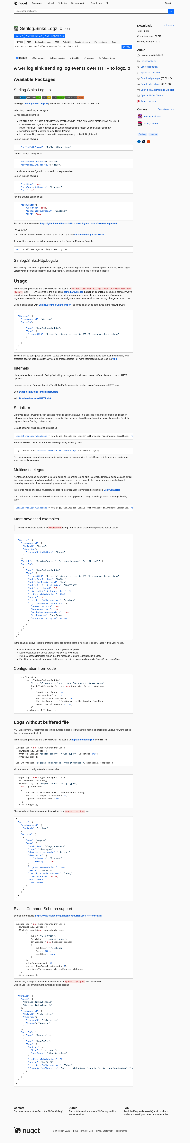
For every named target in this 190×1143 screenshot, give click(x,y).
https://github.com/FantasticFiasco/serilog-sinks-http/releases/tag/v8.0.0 (78, 223)
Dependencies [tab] (57, 58)
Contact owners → (166, 109)
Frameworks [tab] (38, 58)
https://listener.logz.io (83, 739)
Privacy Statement (104, 1131)
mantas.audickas (152, 116)
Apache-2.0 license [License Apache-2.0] (150, 72)
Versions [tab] (89, 58)
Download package (150, 78)
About (75, 1131)
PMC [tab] (29, 42)
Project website (148, 61)
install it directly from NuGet (89, 234)
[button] (127, 47)
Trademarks (121, 1131)
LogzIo (153, 134)
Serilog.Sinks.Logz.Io (36, 103)
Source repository (149, 67)
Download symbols (150, 84)
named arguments (73, 292)
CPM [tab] (57, 42)
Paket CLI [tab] (67, 42)
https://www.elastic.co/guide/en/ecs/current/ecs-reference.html (68, 916)
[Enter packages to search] (91, 11)
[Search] (171, 11)
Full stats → (169, 25)
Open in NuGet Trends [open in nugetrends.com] (152, 95)
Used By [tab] (75, 58)
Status (73, 1107)
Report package (149, 101)
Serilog (142, 134)
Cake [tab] (114, 42)
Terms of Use (86, 1131)
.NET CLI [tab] (19, 42)
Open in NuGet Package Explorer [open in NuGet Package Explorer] (157, 90)
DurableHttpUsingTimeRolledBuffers (38, 392)
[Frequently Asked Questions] (126, 1107)
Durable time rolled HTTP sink (35, 398)
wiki (115, 359)
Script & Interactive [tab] (82, 42)
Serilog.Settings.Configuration (55, 305)
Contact (19, 1107)
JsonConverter (112, 490)
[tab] (37, 3)
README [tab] (21, 58)
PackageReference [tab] (43, 42)
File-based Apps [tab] (101, 42)
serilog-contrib (151, 123)
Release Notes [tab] (107, 58)
